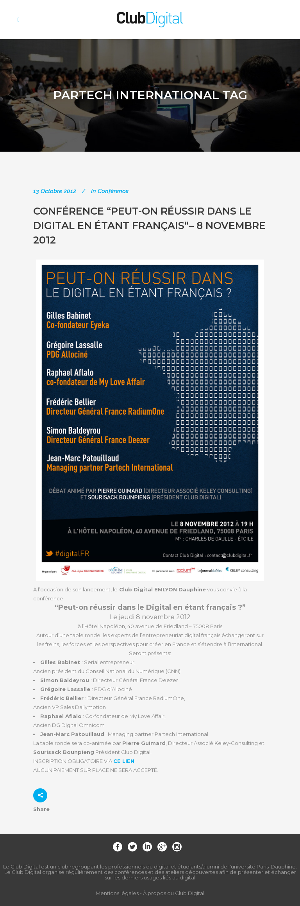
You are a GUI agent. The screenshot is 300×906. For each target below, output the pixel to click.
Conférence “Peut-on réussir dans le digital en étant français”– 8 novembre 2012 (149, 225)
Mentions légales (117, 893)
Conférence (113, 191)
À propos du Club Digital (173, 893)
